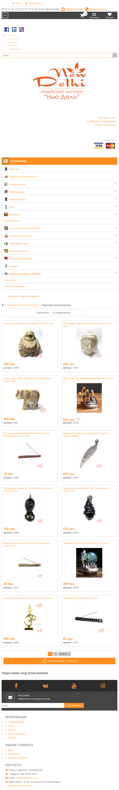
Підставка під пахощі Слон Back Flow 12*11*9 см (85, 543)
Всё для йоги (10, 280)
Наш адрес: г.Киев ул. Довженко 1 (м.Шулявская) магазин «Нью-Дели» (101, 121)
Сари (9, 207)
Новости (10, 729)
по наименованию (62, 312)
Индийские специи (15, 251)
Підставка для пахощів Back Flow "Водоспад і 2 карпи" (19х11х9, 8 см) (28, 489)
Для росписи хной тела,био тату (22, 228)
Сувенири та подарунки (18, 258)
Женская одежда (15, 184)
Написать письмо (74, 9)
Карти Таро (12, 169)
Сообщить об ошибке (16, 757)
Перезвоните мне (98, 9)
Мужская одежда (15, 199)
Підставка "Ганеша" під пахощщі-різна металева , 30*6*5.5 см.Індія (85, 434)
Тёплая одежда (14, 191)
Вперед (64, 653)
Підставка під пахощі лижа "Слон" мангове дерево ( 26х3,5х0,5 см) (27, 544)
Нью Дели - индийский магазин (23, 296)
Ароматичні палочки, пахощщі (22, 273)
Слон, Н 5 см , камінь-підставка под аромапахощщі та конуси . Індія (28, 379)
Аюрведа (11, 266)
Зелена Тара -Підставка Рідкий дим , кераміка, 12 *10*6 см (88, 379)
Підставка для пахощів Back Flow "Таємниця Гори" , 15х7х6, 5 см (86, 489)
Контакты (10, 737)
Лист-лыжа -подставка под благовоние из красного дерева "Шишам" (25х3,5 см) (26, 434)
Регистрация (12, 753)
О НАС (9, 726)
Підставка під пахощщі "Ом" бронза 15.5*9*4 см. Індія (27, 598)
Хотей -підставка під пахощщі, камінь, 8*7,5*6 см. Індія (28, 323)
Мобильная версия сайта (20, 786)
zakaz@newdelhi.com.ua (28, 778)
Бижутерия (12, 214)
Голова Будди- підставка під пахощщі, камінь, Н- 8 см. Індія (87, 324)
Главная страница (14, 722)
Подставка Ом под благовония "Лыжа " (80, 598)
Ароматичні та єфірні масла (20, 176)
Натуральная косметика (18, 236)
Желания (109, 15)
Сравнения (94, 15)
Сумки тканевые (12, 221)
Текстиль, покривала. (14, 286)
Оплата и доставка (15, 733)
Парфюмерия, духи (16, 243)
